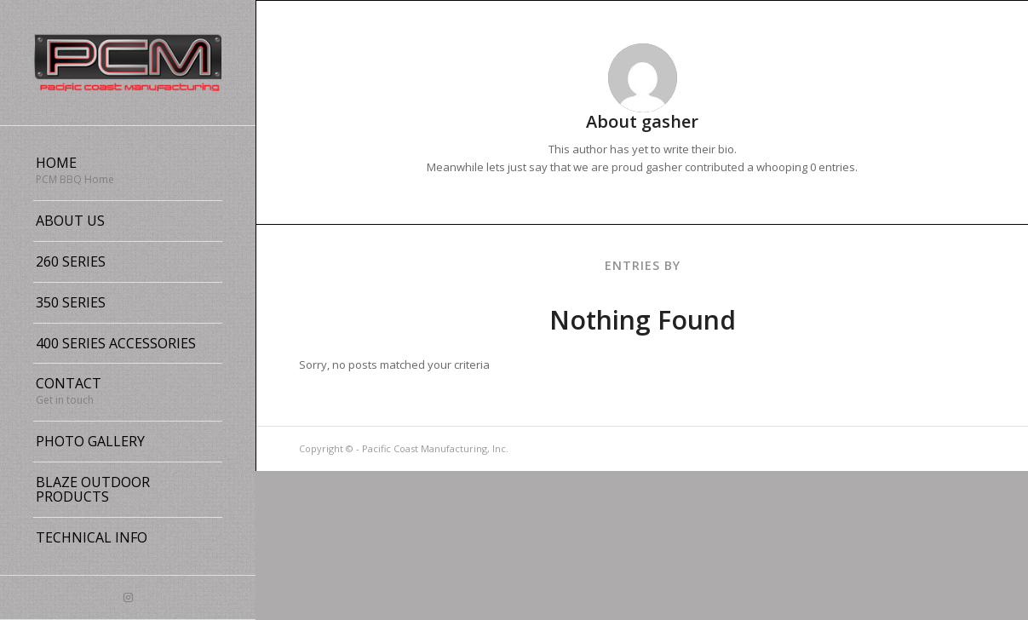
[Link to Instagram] (128, 597)
